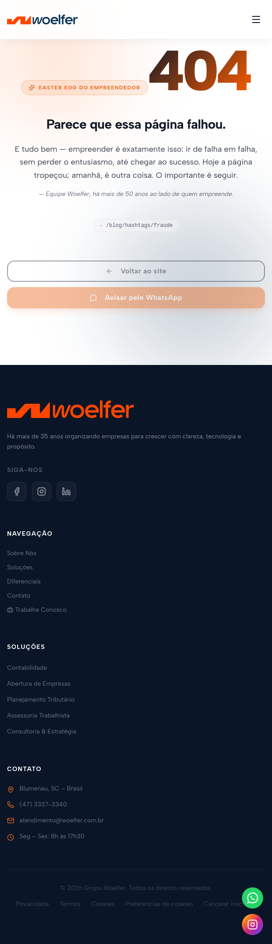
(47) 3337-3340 (43, 804)
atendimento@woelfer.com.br (61, 820)
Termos (70, 904)
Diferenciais (27, 581)
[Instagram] (41, 491)
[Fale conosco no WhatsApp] (252, 898)
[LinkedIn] (66, 491)
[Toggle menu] (256, 19)
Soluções (23, 567)
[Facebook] (17, 491)
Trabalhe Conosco (40, 610)
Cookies (103, 904)
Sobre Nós (25, 553)
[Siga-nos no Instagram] (252, 924)
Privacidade (32, 904)
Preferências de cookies (159, 904)
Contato (22, 595)
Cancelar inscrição (230, 904)
